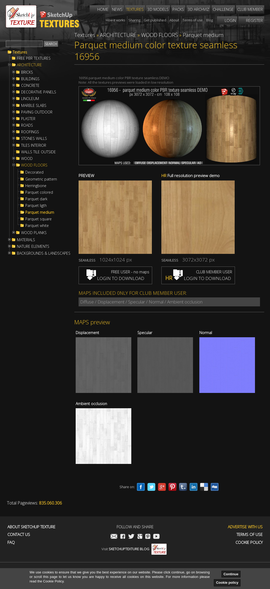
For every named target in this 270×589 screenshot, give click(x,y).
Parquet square (38, 219)
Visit (134, 549)
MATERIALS (26, 240)
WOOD (27, 158)
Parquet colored (39, 192)
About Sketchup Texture (31, 526)
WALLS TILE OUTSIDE (38, 152)
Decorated (34, 172)
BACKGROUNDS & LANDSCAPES (43, 253)
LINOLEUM (30, 98)
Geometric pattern (41, 179)
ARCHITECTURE (29, 65)
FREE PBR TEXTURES (34, 58)
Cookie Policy (249, 542)
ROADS (27, 125)
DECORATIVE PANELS (38, 92)
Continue (231, 574)
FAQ (11, 542)
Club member (250, 9)
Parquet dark (36, 199)
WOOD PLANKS (34, 232)
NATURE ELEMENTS (33, 246)
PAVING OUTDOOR (36, 112)
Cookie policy (227, 583)
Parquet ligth (36, 205)
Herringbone (35, 185)
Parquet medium (39, 212)
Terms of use (250, 534)
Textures (20, 52)
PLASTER (28, 118)
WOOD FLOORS (34, 165)
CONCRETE (30, 85)
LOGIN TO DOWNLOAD (115, 278)
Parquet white (37, 225)
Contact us (18, 534)
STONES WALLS (34, 138)
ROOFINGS (30, 132)
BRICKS (27, 72)
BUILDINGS (30, 79)
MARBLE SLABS (33, 105)
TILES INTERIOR (33, 145)
